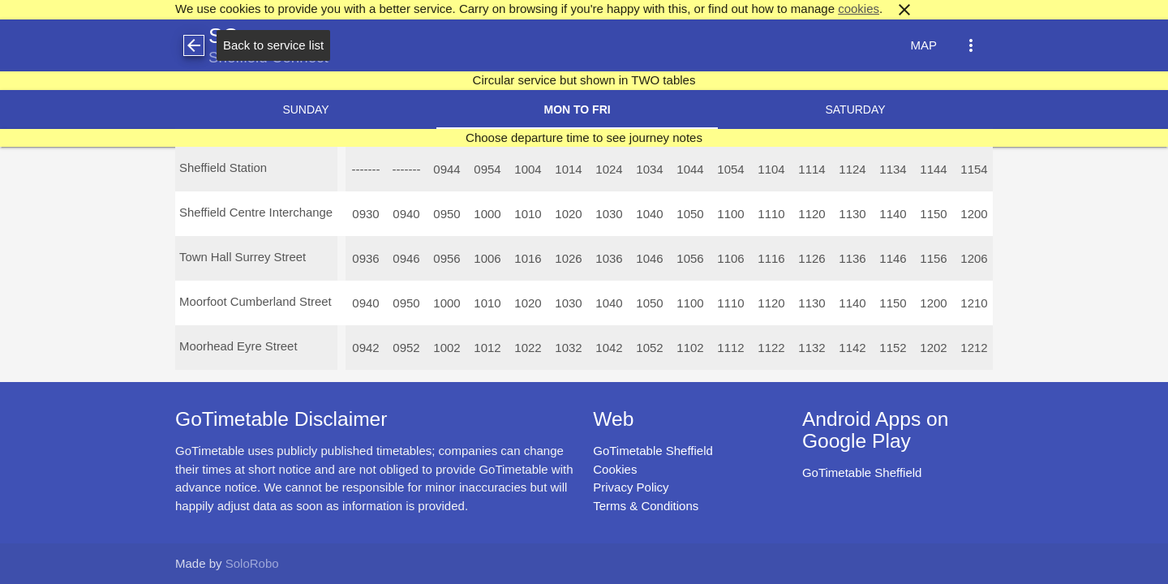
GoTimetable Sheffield (653, 450)
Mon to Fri (576, 109)
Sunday (305, 109)
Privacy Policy (630, 487)
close (904, 9)
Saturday (855, 109)
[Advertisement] (584, 538)
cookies (858, 8)
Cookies (615, 469)
